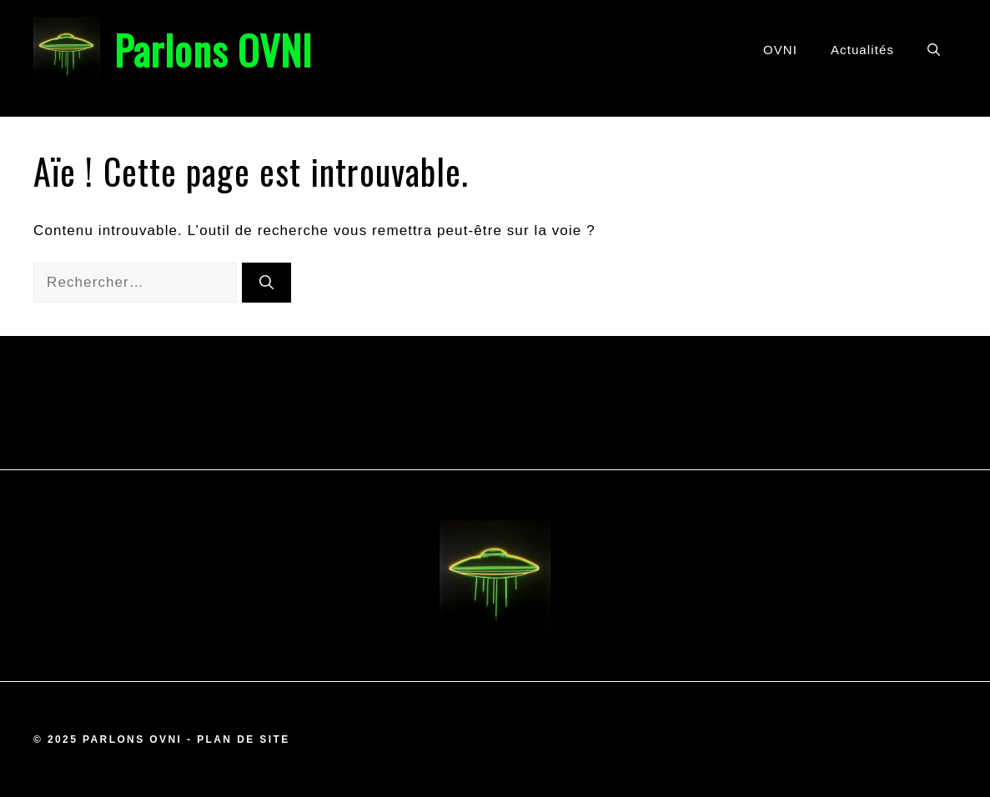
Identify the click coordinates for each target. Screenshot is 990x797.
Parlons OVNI (213, 49)
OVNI (780, 50)
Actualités (862, 50)
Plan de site (243, 739)
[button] (934, 50)
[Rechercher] (266, 283)
